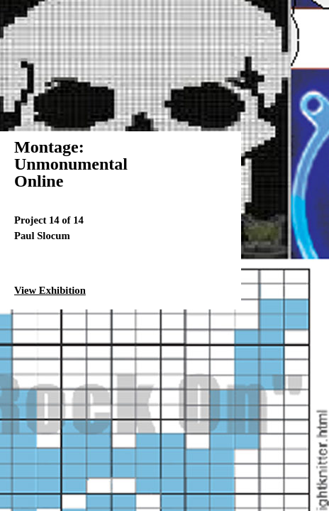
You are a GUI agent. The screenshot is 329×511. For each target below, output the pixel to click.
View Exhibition (50, 290)
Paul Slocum (42, 235)
